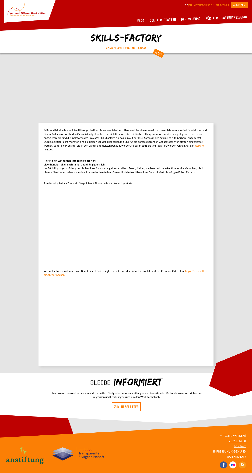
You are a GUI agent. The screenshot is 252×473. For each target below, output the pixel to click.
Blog (141, 20)
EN (190, 5)
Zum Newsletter (126, 406)
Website (199, 145)
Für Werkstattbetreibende (226, 17)
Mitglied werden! (204, 5)
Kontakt (240, 446)
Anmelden (239, 5)
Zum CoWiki (222, 5)
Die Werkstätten (163, 20)
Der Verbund (191, 19)
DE (186, 5)
